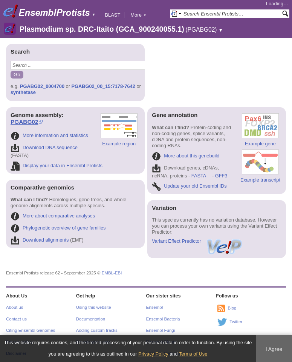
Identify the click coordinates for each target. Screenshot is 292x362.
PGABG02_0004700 (42, 86)
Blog (232, 308)
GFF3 (221, 176)
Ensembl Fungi (160, 330)
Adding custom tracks (97, 330)
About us (14, 307)
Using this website (93, 307)
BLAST (112, 15)
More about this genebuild (185, 156)
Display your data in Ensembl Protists (56, 165)
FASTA (198, 176)
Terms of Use (193, 354)
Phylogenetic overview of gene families (58, 228)
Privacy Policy (153, 354)
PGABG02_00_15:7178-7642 (103, 86)
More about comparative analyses (53, 216)
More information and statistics (49, 135)
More (138, 15)
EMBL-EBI (112, 273)
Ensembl (154, 307)
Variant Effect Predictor (197, 241)
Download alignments (40, 240)
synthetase (23, 92)
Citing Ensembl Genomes (30, 330)
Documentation (90, 319)
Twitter (235, 322)
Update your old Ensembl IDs (189, 186)
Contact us (16, 319)
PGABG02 (24, 122)
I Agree (274, 349)
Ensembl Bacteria (163, 319)
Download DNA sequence (44, 147)
